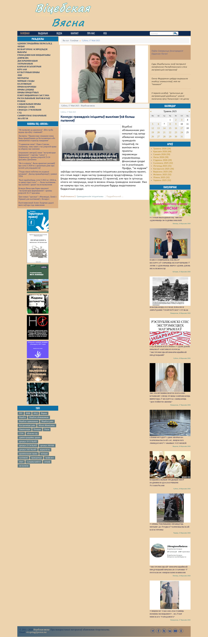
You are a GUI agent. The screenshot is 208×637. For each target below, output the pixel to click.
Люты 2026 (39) (160, 157)
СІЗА (21, 433)
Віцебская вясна (41, 629)
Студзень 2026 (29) (162, 160)
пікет (21, 462)
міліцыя (44, 454)
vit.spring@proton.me (36, 632)
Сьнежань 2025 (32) (163, 163)
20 (158, 132)
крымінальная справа (28, 454)
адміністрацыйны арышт (29, 437)
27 (158, 136)
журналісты (45, 450)
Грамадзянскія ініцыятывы (90, 196)
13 (158, 128)
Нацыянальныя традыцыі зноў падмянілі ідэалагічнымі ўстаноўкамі (167, 483)
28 (164, 136)
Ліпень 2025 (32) (161, 177)
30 (176, 136)
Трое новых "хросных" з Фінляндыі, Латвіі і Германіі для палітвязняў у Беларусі (37, 198)
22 (170, 132)
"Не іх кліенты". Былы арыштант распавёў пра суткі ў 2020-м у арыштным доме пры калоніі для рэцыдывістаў (36, 165)
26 (153, 136)
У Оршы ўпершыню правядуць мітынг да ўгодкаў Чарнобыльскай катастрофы (169, 527)
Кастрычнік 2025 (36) (163, 169)
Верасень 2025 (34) (162, 172)
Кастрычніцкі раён (27, 425)
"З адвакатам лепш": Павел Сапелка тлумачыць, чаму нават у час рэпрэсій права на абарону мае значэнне (37, 146)
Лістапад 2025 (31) (162, 166)
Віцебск (22, 417)
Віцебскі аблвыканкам (38, 417)
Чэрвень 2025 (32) (162, 180)
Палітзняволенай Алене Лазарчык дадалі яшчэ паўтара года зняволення (36, 204)
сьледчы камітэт (34, 462)
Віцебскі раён (47, 421)
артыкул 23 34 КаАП (28, 446)
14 (164, 128)
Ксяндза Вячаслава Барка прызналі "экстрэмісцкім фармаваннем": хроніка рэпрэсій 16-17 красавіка (35, 190)
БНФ (28, 413)
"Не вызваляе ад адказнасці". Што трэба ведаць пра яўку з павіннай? (35, 131)
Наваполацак (24, 429)
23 (176, 132)
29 (170, 136)
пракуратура (36, 458)
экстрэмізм (23, 466)
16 (176, 128)
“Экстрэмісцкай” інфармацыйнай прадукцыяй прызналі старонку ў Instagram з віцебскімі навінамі (168, 570)
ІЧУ (21, 413)
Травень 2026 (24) (162, 149)
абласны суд (32, 433)
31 (182, 136)
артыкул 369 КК (47, 446)
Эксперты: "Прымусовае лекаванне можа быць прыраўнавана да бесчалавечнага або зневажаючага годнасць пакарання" (36, 138)
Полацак (37, 429)
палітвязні (23, 458)
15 (170, 128)
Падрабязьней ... (114, 196)
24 (182, 132)
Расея (46, 429)
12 (153, 128)
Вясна (68, 22)
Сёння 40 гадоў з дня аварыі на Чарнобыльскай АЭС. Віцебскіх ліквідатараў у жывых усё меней (168, 440)
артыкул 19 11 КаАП (28, 441)
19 (153, 132)
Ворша (44, 413)
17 (182, 128)
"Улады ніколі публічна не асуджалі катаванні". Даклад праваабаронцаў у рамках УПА (37, 174)
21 (164, 132)
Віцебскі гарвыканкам (28, 421)
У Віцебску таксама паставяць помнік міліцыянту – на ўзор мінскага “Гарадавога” (167, 614)
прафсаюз (49, 458)
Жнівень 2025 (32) (162, 174)
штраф (47, 462)
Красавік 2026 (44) (162, 151)
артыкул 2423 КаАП (27, 450)
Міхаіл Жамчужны (47, 425)
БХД (36, 413)
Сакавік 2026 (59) (161, 154)
